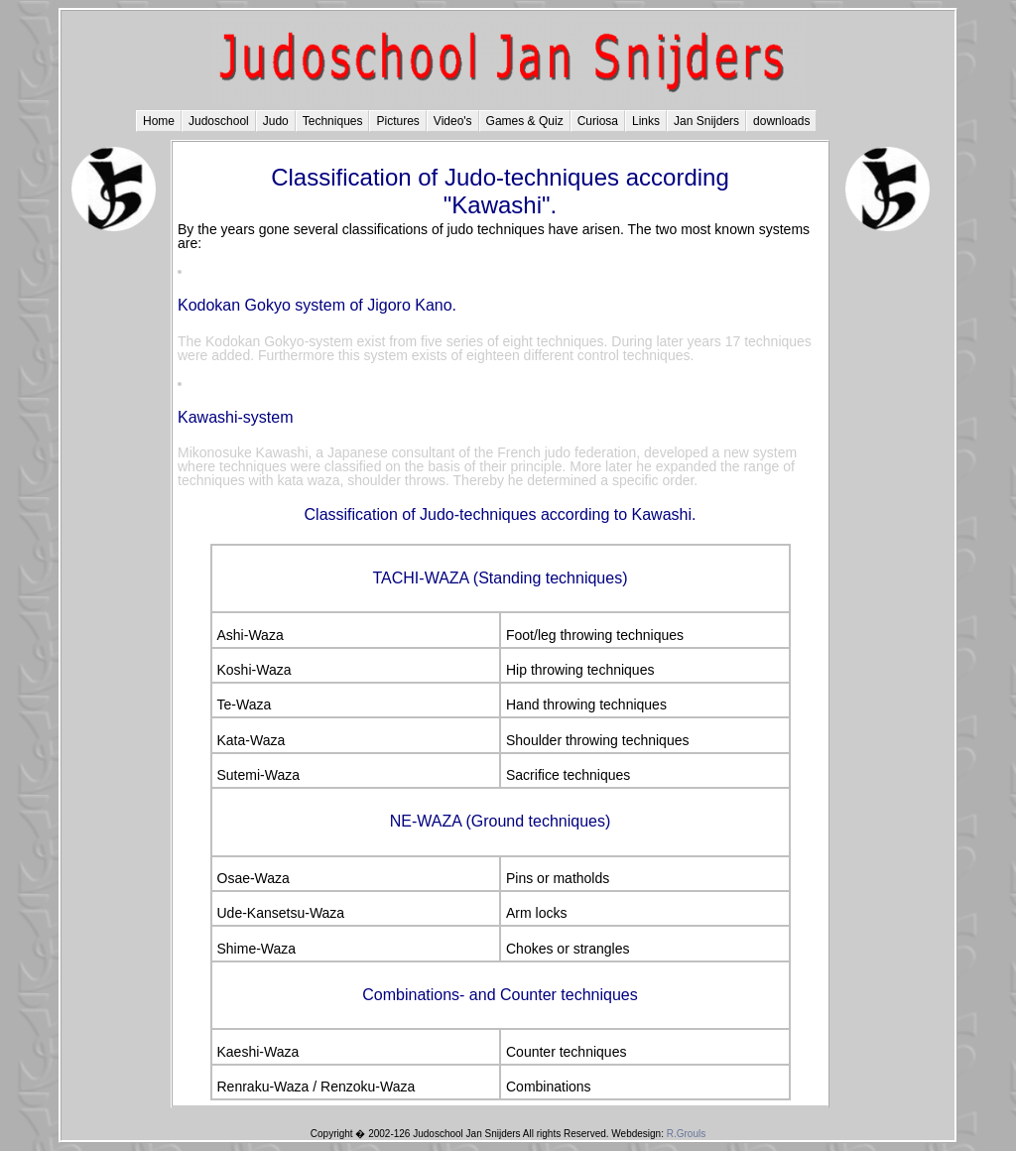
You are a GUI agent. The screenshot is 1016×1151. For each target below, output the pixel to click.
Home (159, 121)
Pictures (397, 121)
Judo (276, 121)
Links (646, 121)
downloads (781, 121)
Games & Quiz (525, 121)
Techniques (333, 121)
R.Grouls (686, 1133)
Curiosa (597, 121)
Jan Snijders (706, 121)
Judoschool (219, 121)
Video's (453, 121)
